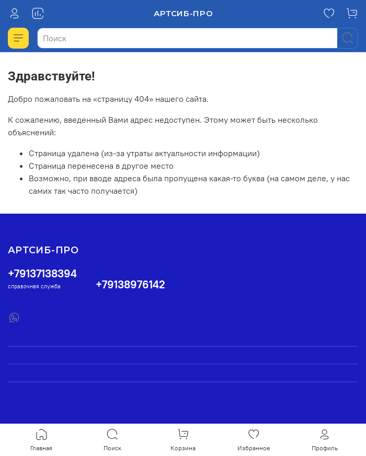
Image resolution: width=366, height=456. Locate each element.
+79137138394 (42, 273)
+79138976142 (130, 284)
